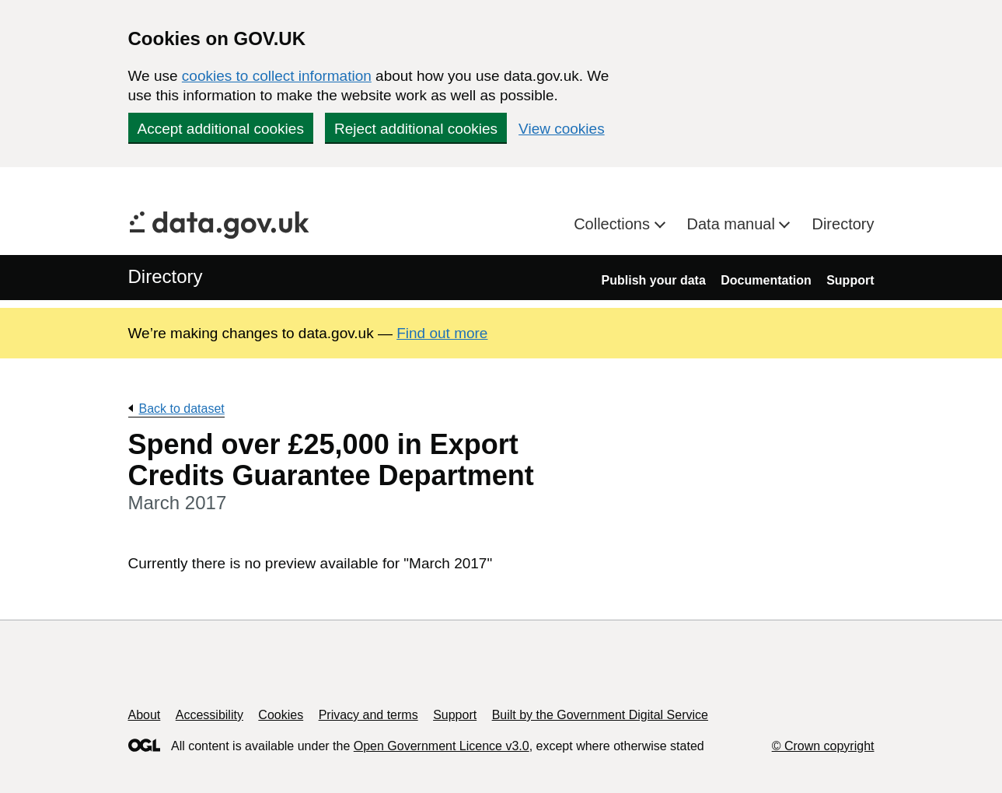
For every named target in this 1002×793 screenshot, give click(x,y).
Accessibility (209, 714)
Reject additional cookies (416, 129)
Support (850, 280)
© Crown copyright (823, 746)
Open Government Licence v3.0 (441, 746)
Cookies (280, 714)
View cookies (561, 128)
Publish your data (654, 280)
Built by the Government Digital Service (600, 714)
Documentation (766, 280)
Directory (843, 223)
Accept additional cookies (221, 129)
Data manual (733, 223)
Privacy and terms (368, 714)
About (144, 714)
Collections (614, 223)
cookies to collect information (277, 76)
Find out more (441, 333)
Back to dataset (182, 408)
